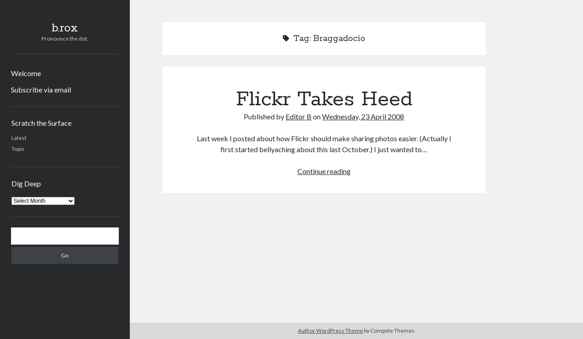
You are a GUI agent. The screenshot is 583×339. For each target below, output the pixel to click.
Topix (17, 148)
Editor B (299, 116)
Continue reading (324, 171)
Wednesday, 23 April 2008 (363, 116)
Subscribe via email (41, 89)
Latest (18, 137)
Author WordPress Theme (330, 330)
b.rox (64, 28)
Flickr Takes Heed (324, 99)
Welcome (26, 73)
